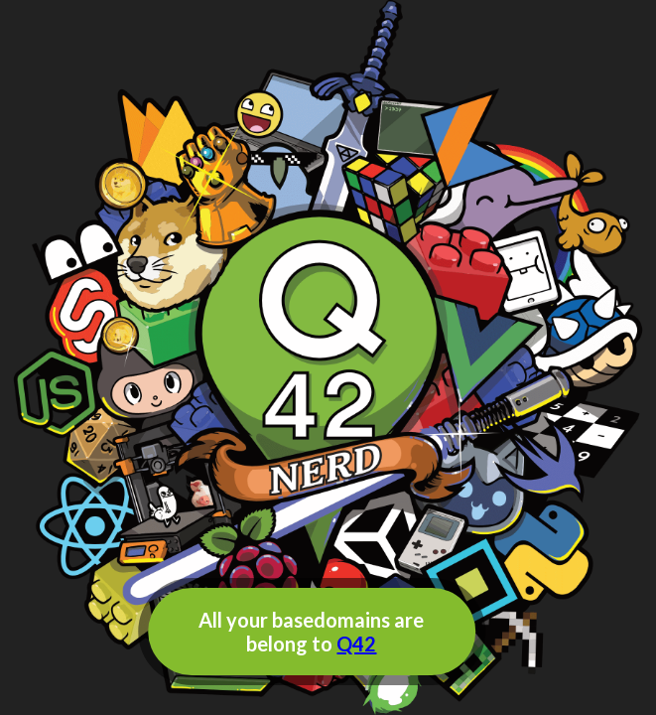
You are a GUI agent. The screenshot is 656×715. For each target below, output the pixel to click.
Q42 (356, 643)
